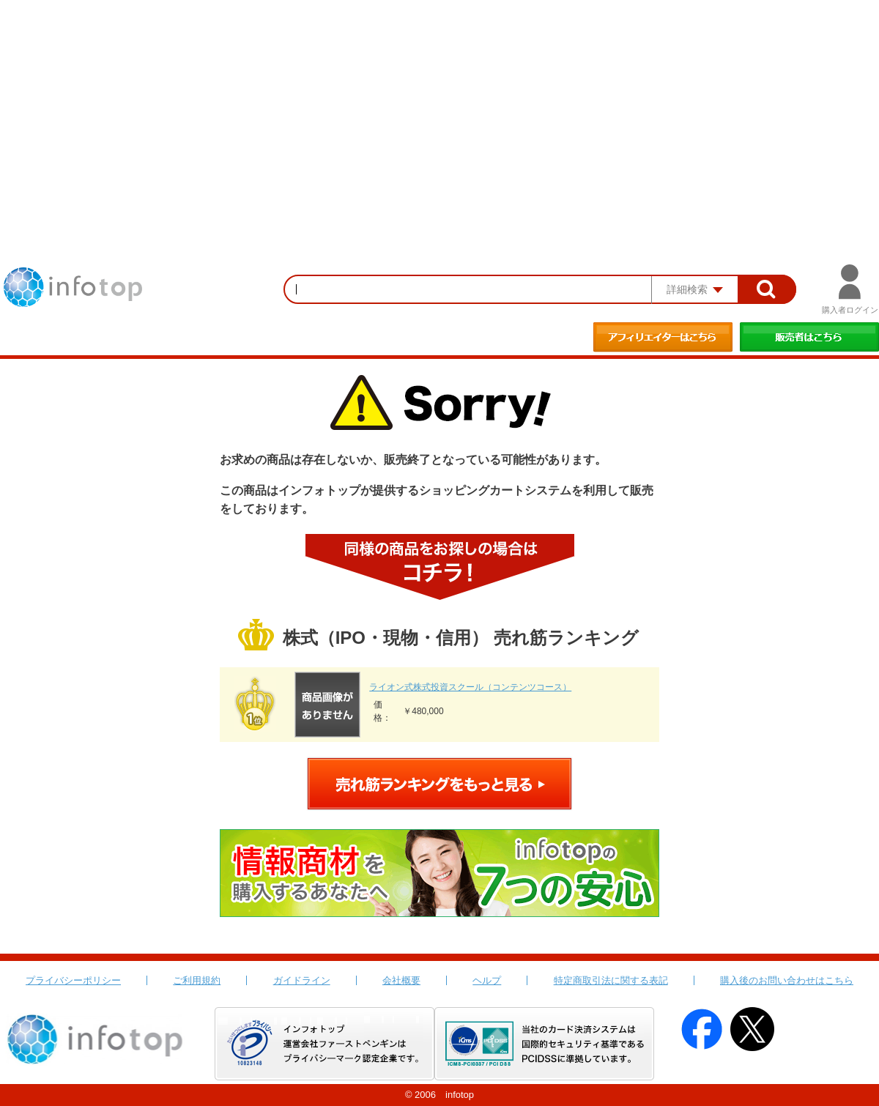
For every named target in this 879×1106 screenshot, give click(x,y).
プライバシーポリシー (73, 980)
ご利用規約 (196, 980)
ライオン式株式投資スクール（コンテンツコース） (470, 687)
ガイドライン (301, 980)
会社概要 (401, 980)
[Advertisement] (439, 109)
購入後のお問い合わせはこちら (786, 980)
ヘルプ (486, 980)
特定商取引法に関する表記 (611, 980)
